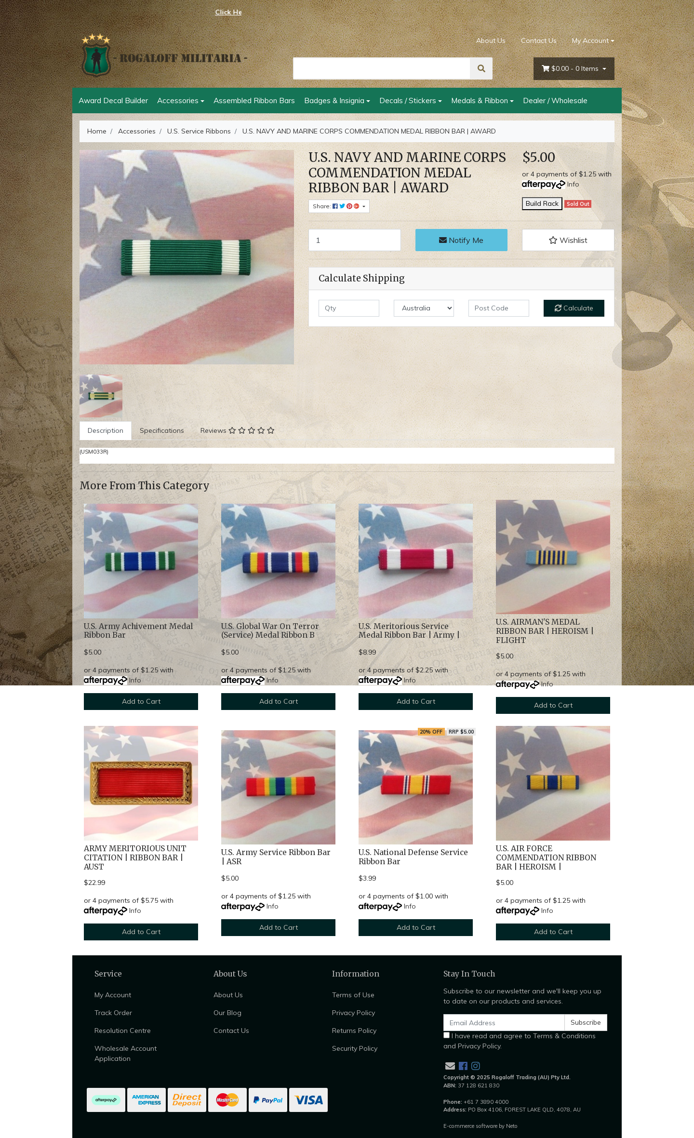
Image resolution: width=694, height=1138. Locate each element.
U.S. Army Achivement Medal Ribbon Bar (138, 631)
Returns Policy (354, 1030)
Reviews (237, 430)
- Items (571, 69)
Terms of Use (353, 995)
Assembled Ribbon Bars (254, 100)
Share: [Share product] (337, 206)
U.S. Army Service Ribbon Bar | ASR (276, 857)
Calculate (574, 308)
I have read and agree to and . (519, 1040)
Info (573, 184)
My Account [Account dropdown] (590, 40)
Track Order (113, 1012)
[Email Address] (504, 1022)
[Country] (424, 308)
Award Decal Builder (113, 100)
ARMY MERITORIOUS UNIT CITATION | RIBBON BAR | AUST (135, 857)
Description (105, 430)
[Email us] (450, 1066)
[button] (568, 240)
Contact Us (539, 40)
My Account (112, 995)
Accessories (178, 100)
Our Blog (227, 1012)
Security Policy (354, 1048)
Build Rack (542, 203)
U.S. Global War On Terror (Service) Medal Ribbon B (270, 631)
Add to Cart (141, 701)
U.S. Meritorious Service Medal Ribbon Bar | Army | (409, 631)
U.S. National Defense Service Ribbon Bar (413, 857)
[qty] (349, 308)
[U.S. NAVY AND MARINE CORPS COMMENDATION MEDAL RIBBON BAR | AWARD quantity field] (354, 240)
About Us (491, 40)
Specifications (162, 430)
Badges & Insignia (334, 100)
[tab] (106, 430)
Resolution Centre (122, 1030)
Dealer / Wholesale (555, 100)
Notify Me (461, 240)
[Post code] (498, 308)
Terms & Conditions (564, 1035)
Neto (512, 1126)
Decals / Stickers (407, 100)
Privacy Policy (353, 1012)
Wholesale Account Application (125, 1053)
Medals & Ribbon (479, 100)
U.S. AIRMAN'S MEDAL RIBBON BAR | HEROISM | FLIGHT (545, 631)
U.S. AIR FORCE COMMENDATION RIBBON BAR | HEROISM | (546, 857)
